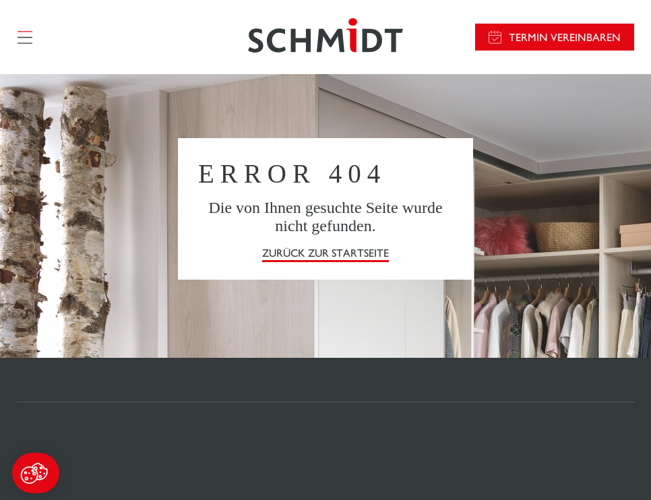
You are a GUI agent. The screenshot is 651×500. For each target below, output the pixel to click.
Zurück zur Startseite (325, 253)
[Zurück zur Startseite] (325, 37)
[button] (35, 473)
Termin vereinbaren (565, 37)
